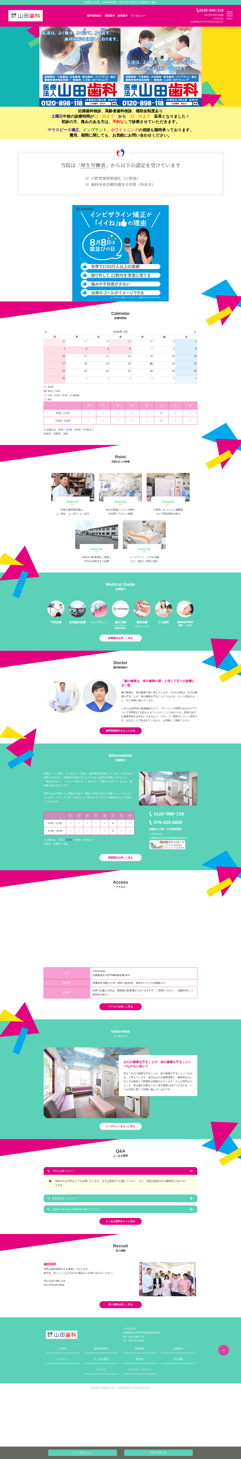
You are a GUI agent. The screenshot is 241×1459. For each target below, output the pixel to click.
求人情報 (178, 1410)
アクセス (101, 1420)
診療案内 (123, 15)
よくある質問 (101, 1410)
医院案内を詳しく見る (120, 876)
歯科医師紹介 (94, 15)
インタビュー (138, 15)
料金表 (139, 1410)
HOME (63, 1400)
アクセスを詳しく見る (120, 1032)
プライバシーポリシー (139, 1420)
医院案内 (110, 15)
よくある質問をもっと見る (120, 1265)
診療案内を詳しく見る (120, 643)
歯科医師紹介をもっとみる (120, 743)
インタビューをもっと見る (120, 1158)
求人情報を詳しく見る (120, 1354)
